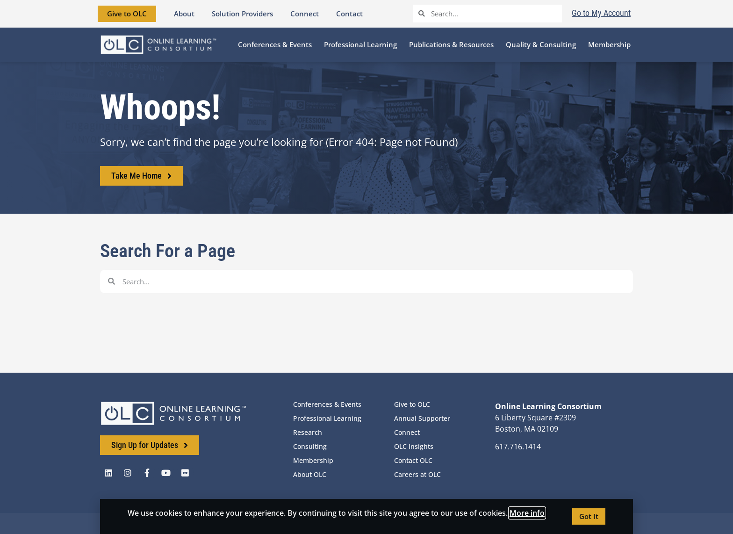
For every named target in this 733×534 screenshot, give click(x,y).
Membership (313, 460)
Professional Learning (327, 418)
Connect (407, 432)
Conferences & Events (327, 404)
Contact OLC (413, 460)
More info (527, 513)
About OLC (309, 474)
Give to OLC (412, 404)
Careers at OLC (417, 474)
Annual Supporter (422, 418)
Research (307, 432)
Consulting (310, 446)
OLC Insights (413, 446)
